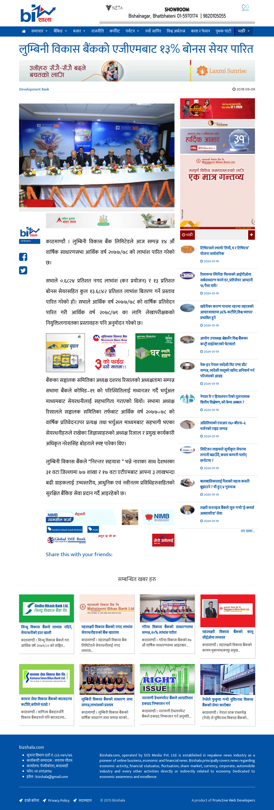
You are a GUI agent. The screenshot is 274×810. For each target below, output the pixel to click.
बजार (77, 31)
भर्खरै (241, 31)
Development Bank (34, 89)
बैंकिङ (58, 31)
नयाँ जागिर (153, 31)
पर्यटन (130, 31)
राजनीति (97, 31)
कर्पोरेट (115, 31)
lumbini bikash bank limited (65, 529)
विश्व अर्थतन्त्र (176, 31)
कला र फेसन (200, 31)
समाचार (37, 31)
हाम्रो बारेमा (32, 800)
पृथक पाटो (223, 31)
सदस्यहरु (85, 800)
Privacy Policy (58, 800)
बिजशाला (26, 241)
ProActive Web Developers (233, 800)
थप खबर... (248, 531)
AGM (93, 529)
